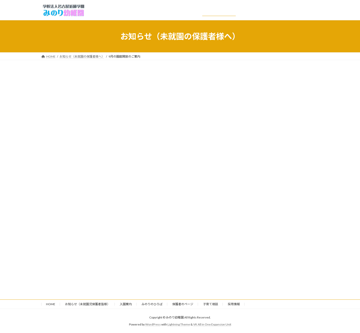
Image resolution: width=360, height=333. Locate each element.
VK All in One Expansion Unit (212, 324)
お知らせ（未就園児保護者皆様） (87, 304)
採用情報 (234, 304)
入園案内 (126, 304)
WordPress (153, 324)
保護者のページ (182, 304)
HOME (50, 304)
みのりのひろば (152, 304)
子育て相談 (210, 304)
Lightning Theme (179, 324)
